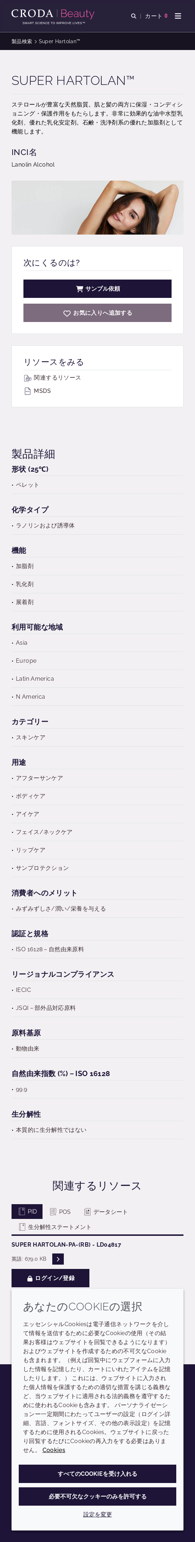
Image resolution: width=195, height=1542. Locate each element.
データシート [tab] (105, 1211)
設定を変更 (97, 1514)
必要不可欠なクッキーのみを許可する (98, 1496)
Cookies (54, 1450)
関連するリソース (52, 377)
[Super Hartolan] (97, 313)
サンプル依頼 (97, 288)
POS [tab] (60, 1211)
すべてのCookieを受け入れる (97, 1473)
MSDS (37, 390)
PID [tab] (27, 1211)
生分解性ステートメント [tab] (55, 1227)
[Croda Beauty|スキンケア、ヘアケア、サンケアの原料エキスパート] (54, 14)
